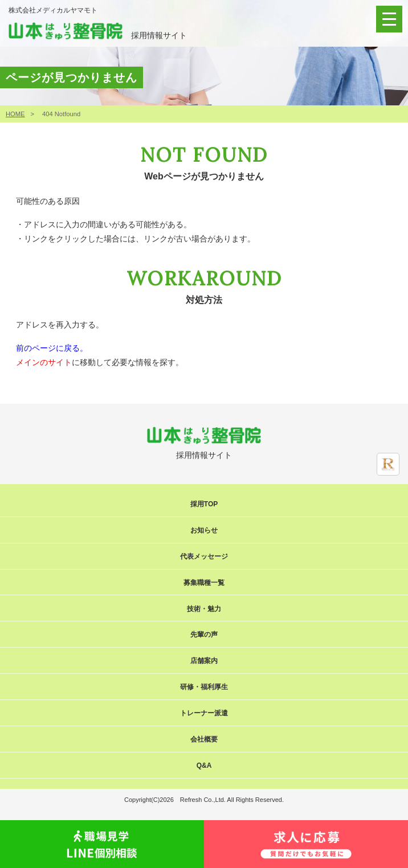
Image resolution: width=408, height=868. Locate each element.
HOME (15, 113)
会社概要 (204, 739)
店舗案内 (204, 661)
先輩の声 (204, 634)
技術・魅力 (204, 609)
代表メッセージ (204, 556)
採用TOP (204, 504)
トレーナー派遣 (204, 713)
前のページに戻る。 (52, 348)
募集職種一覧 (204, 583)
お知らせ (204, 530)
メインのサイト (44, 362)
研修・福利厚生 (204, 687)
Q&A (204, 765)
